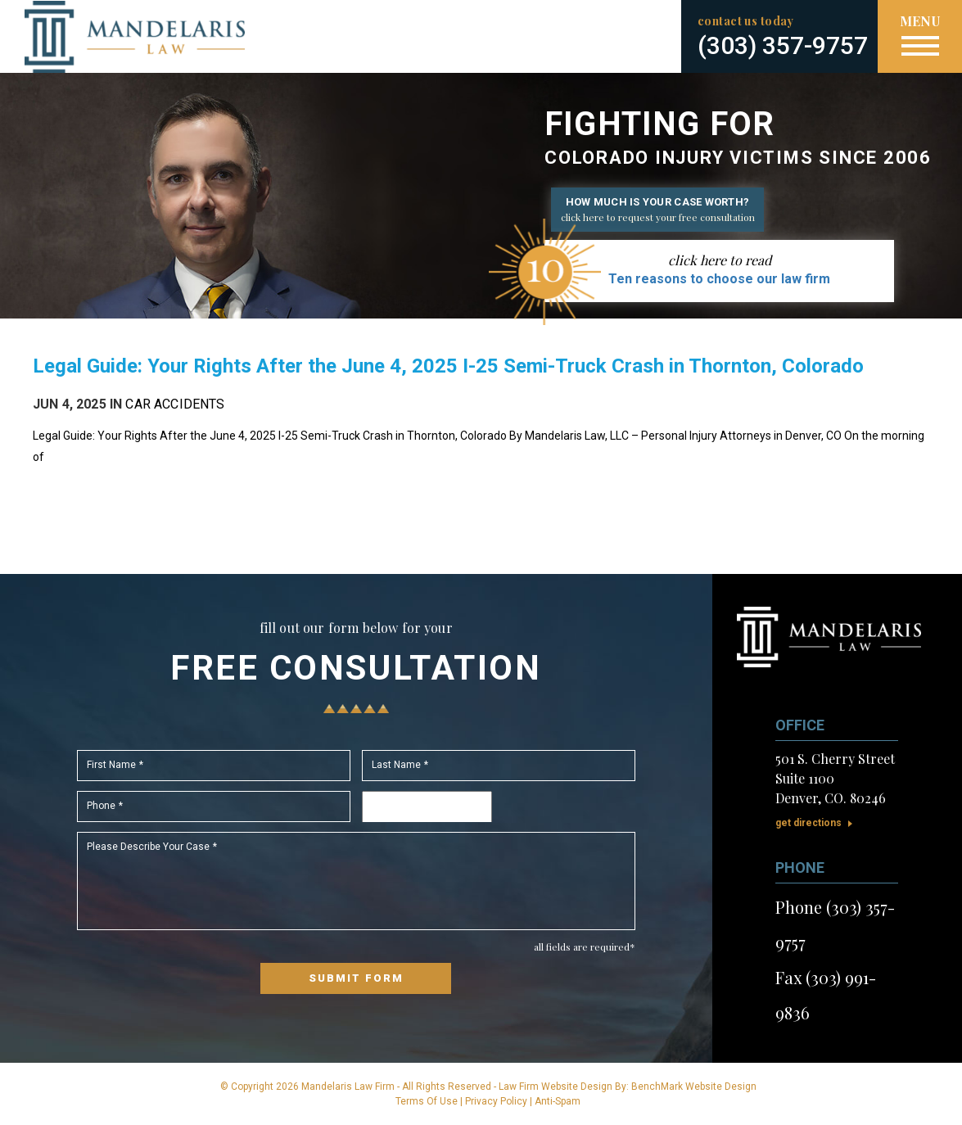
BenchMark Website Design (694, 1086)
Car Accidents (174, 404)
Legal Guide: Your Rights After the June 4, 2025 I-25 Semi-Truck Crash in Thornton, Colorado (448, 366)
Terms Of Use (426, 1101)
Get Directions (808, 823)
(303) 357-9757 (783, 45)
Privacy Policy (496, 1101)
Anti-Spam (557, 1101)
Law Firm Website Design (555, 1086)
